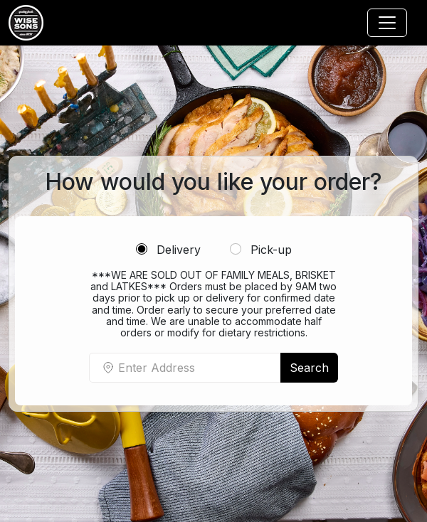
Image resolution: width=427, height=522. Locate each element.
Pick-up (261, 249)
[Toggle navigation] (387, 23)
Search (309, 368)
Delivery (168, 249)
